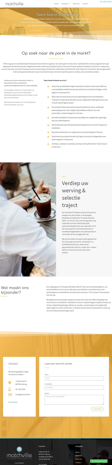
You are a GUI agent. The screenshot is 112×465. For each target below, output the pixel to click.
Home (77, 452)
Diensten (79, 456)
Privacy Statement (19, 463)
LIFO (94, 226)
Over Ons (78, 459)
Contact (78, 463)
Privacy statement (13, 402)
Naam (46, 374)
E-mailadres (48, 384)
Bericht (47, 393)
